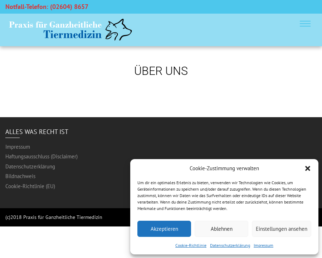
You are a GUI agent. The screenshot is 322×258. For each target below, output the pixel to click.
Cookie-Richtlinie (190, 245)
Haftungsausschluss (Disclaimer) (41, 156)
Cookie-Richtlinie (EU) (30, 186)
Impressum (263, 245)
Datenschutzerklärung (230, 245)
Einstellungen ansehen (281, 228)
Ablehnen (222, 228)
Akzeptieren (164, 228)
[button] (307, 168)
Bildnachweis (20, 176)
